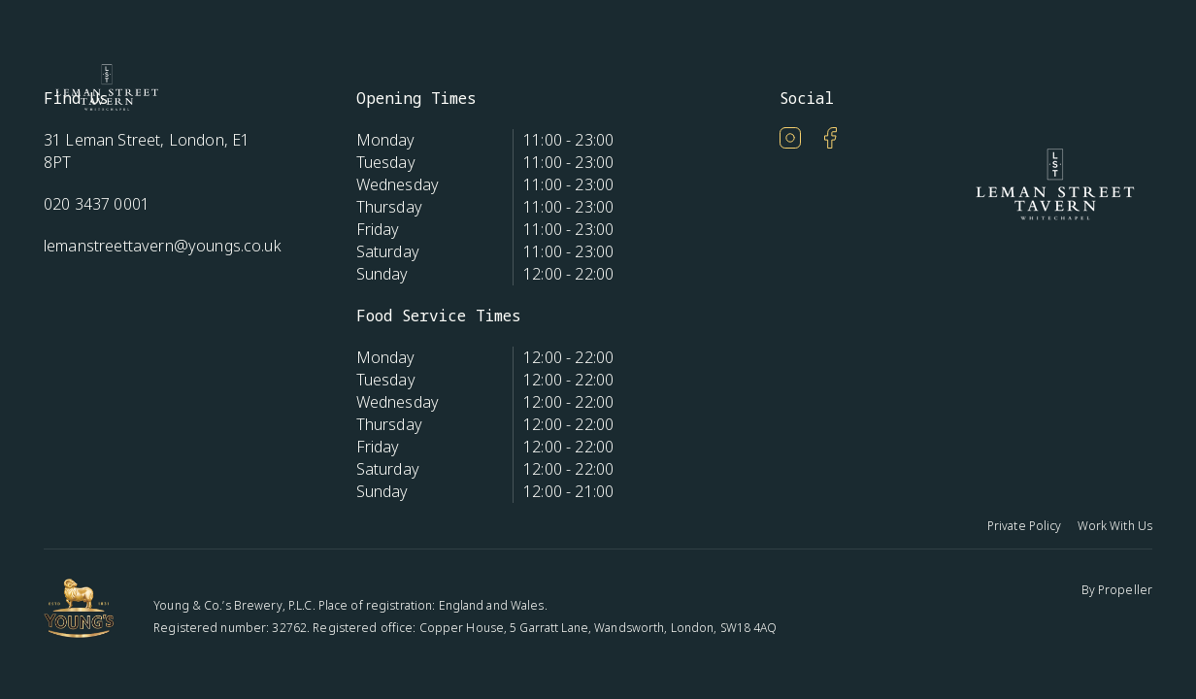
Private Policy (1024, 525)
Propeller (1125, 590)
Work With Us (1115, 525)
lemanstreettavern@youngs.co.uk (163, 245)
